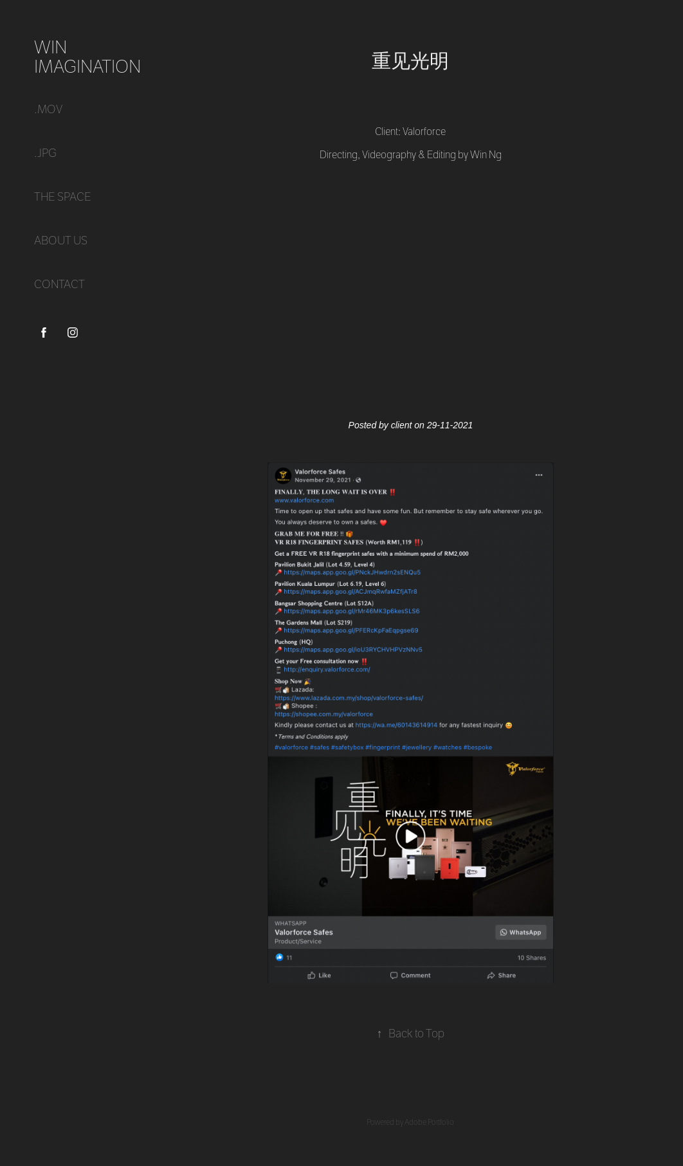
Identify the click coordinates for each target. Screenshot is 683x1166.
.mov (48, 109)
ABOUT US (60, 241)
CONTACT (59, 284)
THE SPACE (62, 197)
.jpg (45, 153)
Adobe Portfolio (429, 1122)
